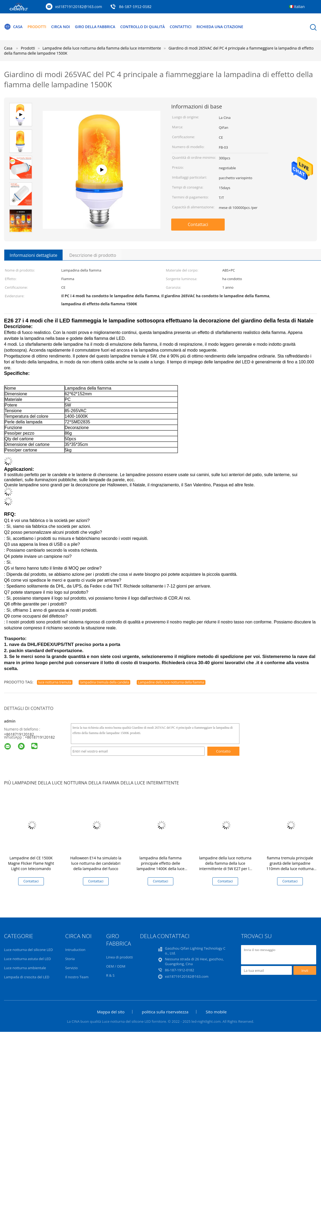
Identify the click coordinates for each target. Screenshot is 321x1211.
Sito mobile (216, 1012)
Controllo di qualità (142, 26)
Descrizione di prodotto (92, 255)
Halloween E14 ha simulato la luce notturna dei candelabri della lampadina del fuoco (95, 863)
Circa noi (60, 26)
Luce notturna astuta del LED (27, 958)
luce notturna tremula (54, 682)
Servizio (71, 967)
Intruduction (75, 949)
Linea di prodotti (119, 957)
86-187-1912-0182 (135, 6)
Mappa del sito (111, 1012)
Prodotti (37, 26)
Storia (70, 958)
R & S (110, 975)
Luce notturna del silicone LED (28, 949)
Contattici (181, 26)
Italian (299, 6)
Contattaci (198, 224)
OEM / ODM (115, 966)
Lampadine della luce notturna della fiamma (171, 682)
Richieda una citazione (220, 26)
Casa (13, 26)
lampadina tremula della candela (104, 682)
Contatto (223, 751)
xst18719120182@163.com (78, 6)
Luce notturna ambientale (25, 967)
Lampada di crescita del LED (26, 977)
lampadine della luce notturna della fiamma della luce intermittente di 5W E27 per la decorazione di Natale (225, 866)
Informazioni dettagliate (33, 255)
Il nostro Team (77, 977)
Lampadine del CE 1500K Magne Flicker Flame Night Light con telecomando (31, 863)
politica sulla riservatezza (165, 1012)
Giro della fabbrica (95, 26)
